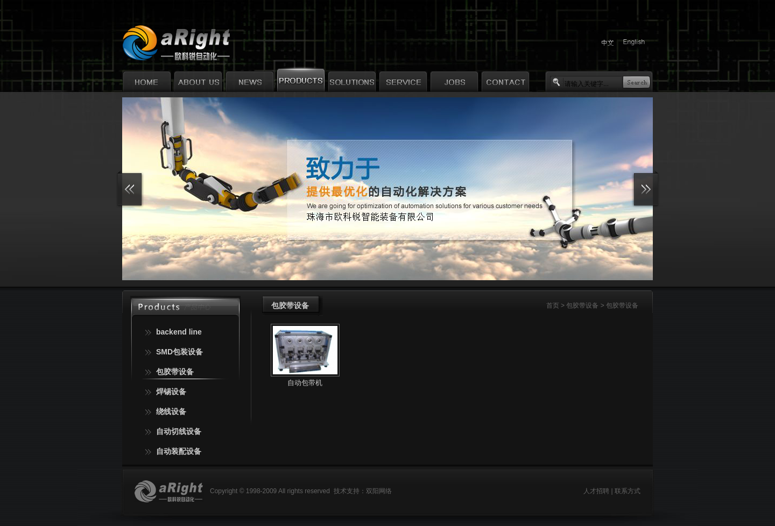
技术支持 (347, 491)
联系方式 (627, 491)
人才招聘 (596, 491)
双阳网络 (379, 491)
